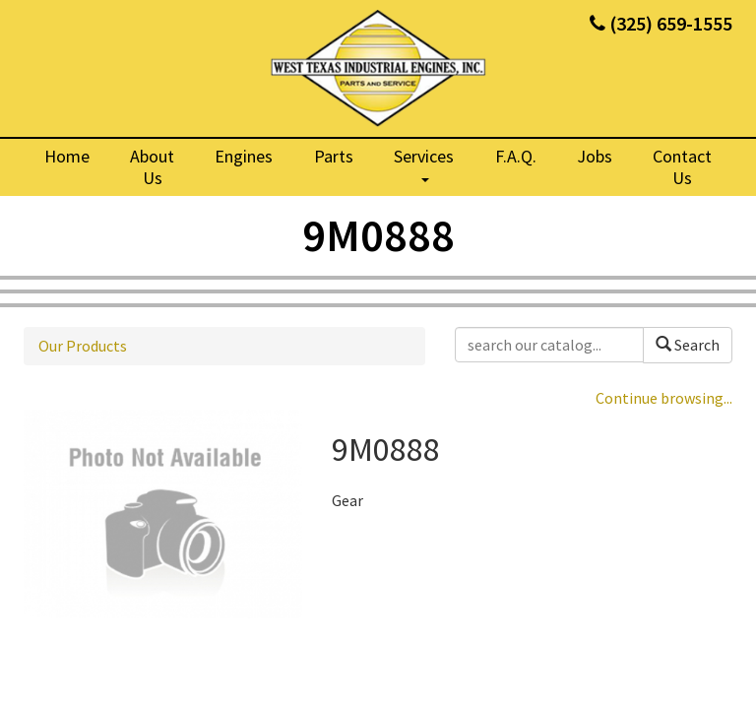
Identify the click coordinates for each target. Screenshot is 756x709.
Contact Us (682, 167)
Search (688, 344)
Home (67, 156)
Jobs (594, 156)
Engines (244, 156)
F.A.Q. (515, 156)
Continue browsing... (664, 398)
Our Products (82, 345)
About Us (152, 167)
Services (424, 163)
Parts (333, 156)
